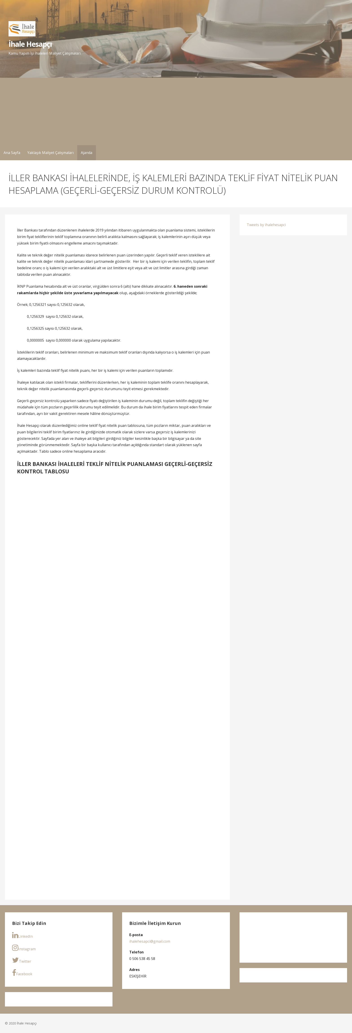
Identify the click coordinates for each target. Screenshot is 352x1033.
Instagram (24, 947)
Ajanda (86, 152)
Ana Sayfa (12, 152)
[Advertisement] (176, 111)
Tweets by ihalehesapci (266, 224)
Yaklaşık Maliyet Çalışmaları (50, 152)
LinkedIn (22, 935)
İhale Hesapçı (30, 44)
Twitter (21, 960)
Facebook (22, 972)
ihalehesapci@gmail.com (149, 941)
